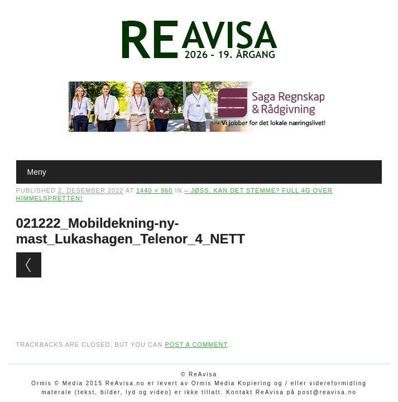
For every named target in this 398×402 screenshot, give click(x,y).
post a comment (196, 344)
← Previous (28, 264)
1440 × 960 (154, 190)
